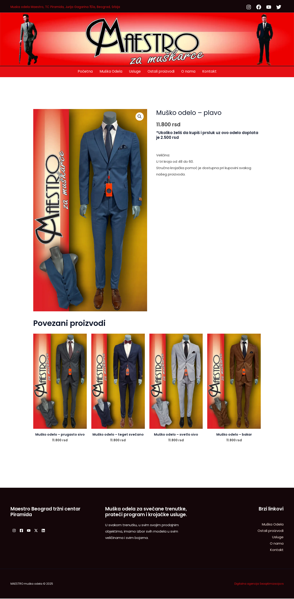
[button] (139, 117)
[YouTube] (34, 530)
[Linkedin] (54, 530)
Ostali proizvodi (161, 71)
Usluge (135, 71)
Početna (84, 71)
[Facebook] (24, 530)
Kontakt (210, 71)
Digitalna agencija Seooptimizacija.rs (257, 584)
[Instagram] (14, 530)
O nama (189, 71)
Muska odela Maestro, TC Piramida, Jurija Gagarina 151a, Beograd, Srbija (70, 6)
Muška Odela (110, 71)
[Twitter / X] (44, 530)
